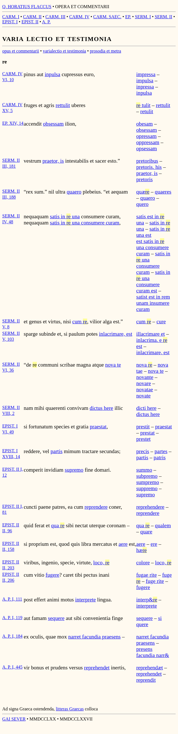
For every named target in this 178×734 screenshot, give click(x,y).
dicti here (146, 408)
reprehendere (150, 507)
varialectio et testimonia (64, 51)
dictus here (101, 408)
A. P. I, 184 (12, 636)
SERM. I (143, 16)
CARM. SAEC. (107, 16)
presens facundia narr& (152, 652)
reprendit (146, 680)
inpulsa (52, 74)
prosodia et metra (105, 51)
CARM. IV (79, 16)
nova (144, 365)
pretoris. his (149, 167)
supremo (74, 470)
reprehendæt (149, 668)
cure (161, 321)
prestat (147, 433)
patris (160, 457)
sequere (56, 618)
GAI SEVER (14, 719)
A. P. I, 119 (12, 617)
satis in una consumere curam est (153, 281)
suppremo (146, 488)
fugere (52, 575)
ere (154, 544)
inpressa (145, 87)
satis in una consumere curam (85, 223)
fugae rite (146, 575)
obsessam (53, 124)
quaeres (163, 192)
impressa (145, 74)
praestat (98, 427)
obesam (144, 124)
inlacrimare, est (115, 334)
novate (143, 396)
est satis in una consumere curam (152, 247)
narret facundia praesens (94, 637)
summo (144, 470)
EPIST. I (10, 21)
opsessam (146, 148)
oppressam (147, 142)
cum (79, 321)
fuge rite (155, 581)
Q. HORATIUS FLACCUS (26, 6)
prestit (143, 427)
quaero (74, 192)
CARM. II (32, 16)
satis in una (65, 216)
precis (142, 451)
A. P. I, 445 (12, 667)
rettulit (63, 105)
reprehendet (97, 668)
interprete (85, 600)
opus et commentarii (20, 51)
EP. (128, 16)
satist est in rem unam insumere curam (153, 303)
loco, (101, 562)
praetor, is (53, 161)
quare (146, 532)
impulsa (144, 80)
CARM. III (55, 16)
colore (143, 562)
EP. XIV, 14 (12, 123)
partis (57, 451)
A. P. (46, 21)
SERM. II (163, 16)
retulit (146, 111)
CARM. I (10, 16)
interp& (146, 600)
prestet (143, 439)
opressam (146, 136)
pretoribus (147, 161)
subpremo (146, 476)
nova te (113, 365)
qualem (163, 525)
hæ (141, 550)
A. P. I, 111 (12, 599)
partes (160, 451)
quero (142, 204)
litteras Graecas (70, 708)
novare (143, 383)
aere (123, 544)
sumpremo (147, 482)
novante (144, 377)
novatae (144, 389)
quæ (142, 192)
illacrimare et (150, 334)
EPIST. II (29, 21)
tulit (143, 105)
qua (57, 525)
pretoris (144, 179)
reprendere (96, 507)
